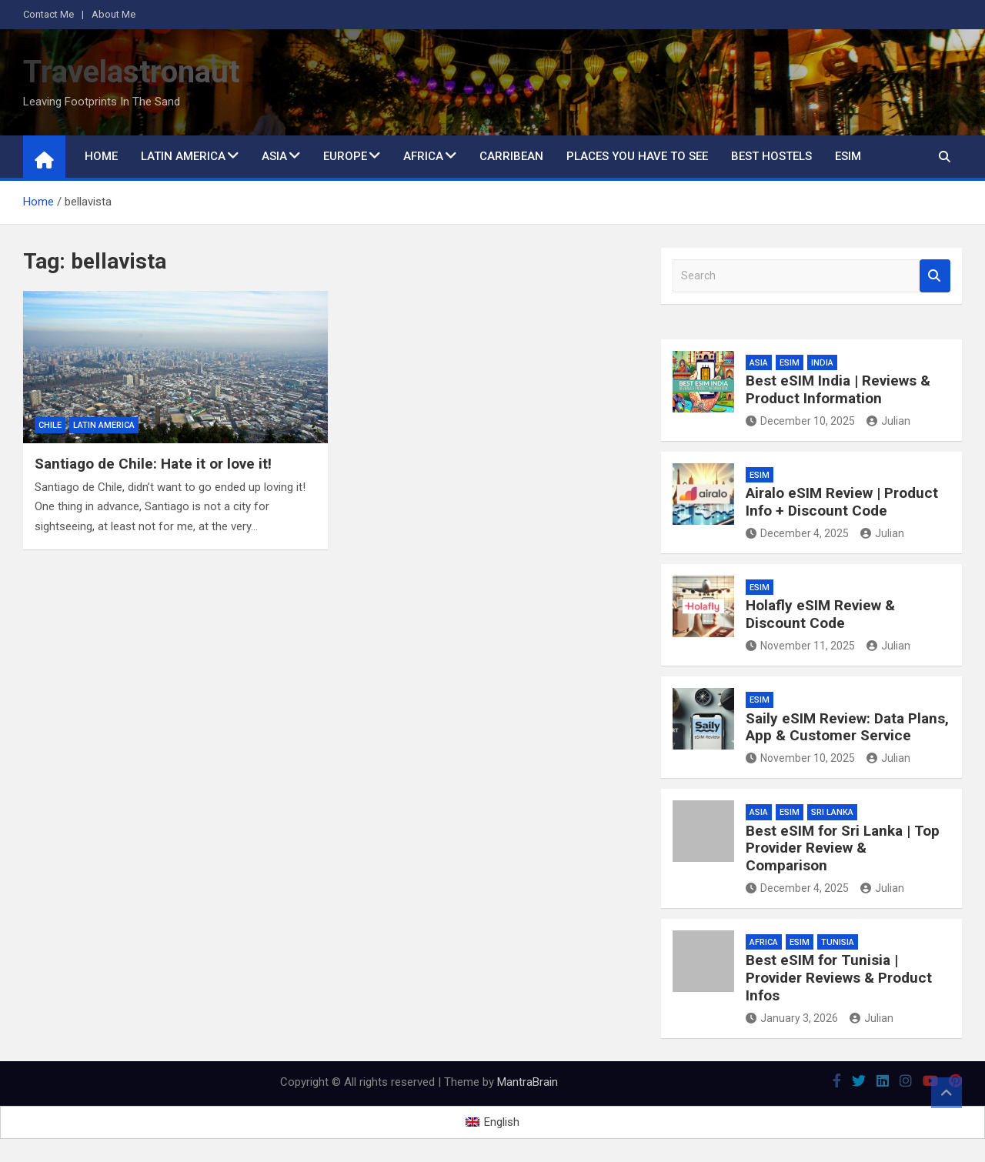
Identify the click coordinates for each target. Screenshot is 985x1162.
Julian (888, 421)
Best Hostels (771, 156)
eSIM (848, 156)
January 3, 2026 (792, 1018)
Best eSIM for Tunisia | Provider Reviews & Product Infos (839, 977)
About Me (113, 14)
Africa (423, 156)
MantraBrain (527, 1082)
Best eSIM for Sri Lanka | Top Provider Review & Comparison (843, 848)
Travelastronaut (131, 72)
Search (935, 275)
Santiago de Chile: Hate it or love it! (153, 463)
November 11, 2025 (800, 645)
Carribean (511, 156)
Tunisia (837, 942)
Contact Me (48, 14)
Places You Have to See (637, 156)
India (822, 363)
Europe (345, 156)
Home (101, 156)
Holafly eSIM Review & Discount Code (820, 614)
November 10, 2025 (800, 758)
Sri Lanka (832, 812)
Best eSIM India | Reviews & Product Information (838, 389)
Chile (50, 425)
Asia (274, 156)
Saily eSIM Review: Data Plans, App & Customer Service (847, 727)
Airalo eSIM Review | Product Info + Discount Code (842, 501)
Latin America (183, 156)
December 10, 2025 (800, 421)
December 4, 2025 (797, 533)
